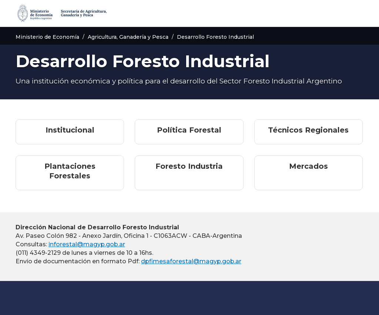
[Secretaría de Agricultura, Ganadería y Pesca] (61, 13)
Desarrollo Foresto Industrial (215, 37)
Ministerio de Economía (47, 37)
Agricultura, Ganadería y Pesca (128, 37)
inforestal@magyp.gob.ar (86, 244)
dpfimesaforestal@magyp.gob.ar (191, 261)
